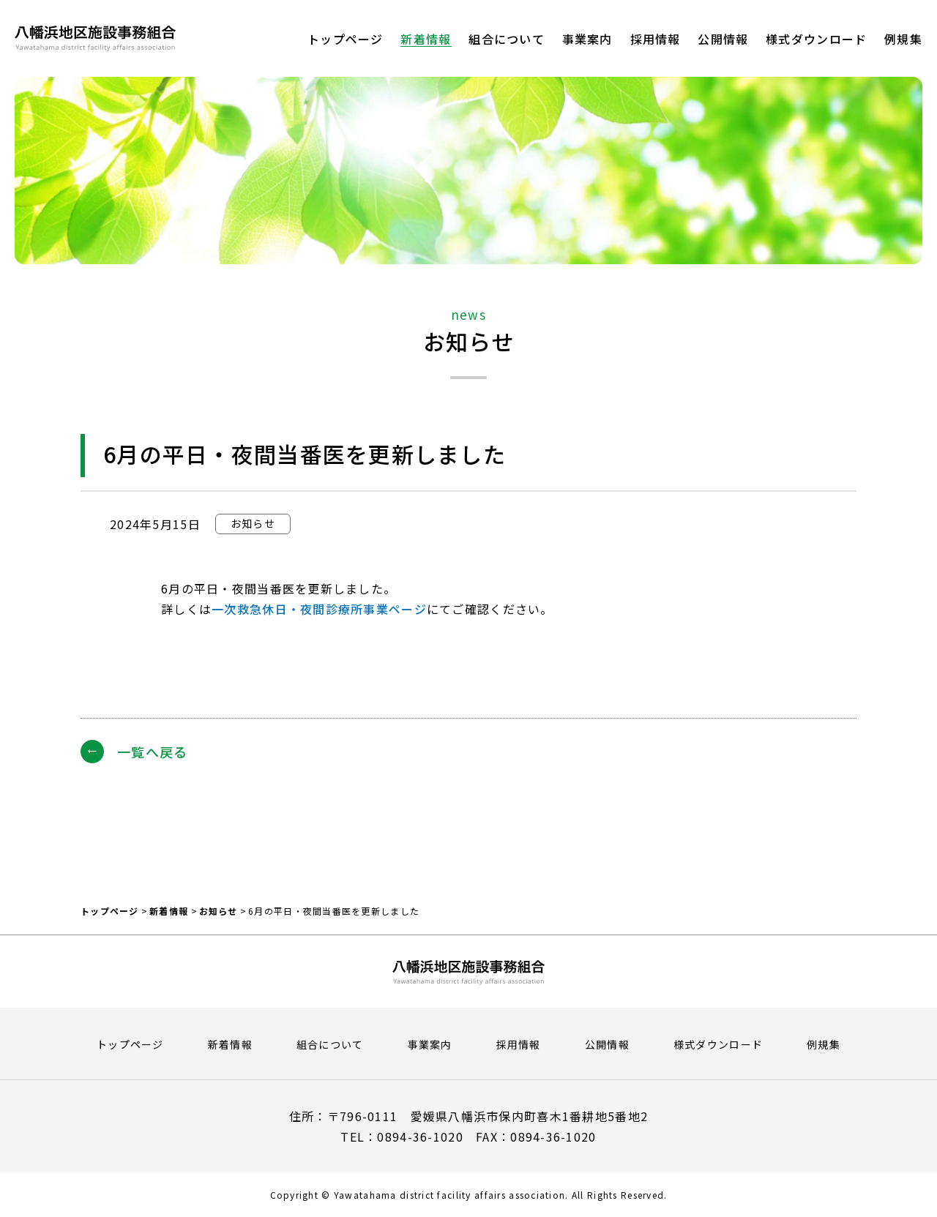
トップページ (110, 911)
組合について (330, 1044)
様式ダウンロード (718, 1044)
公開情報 (607, 1044)
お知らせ (218, 911)
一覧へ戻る (152, 751)
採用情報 (518, 1044)
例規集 (823, 1044)
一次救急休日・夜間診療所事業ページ (319, 609)
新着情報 (168, 911)
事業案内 (430, 1044)
